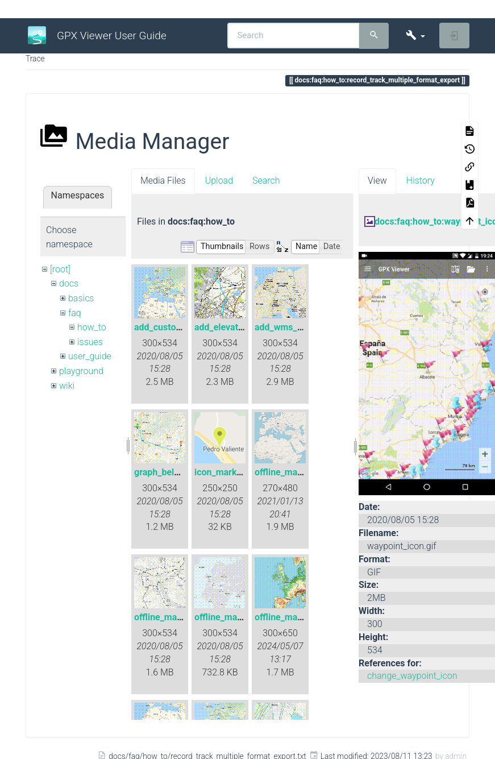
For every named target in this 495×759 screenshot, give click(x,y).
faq (74, 313)
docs (68, 283)
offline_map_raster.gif (299, 472)
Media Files (163, 180)
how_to (91, 327)
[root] (60, 269)
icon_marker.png (228, 472)
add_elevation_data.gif (240, 327)
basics (81, 298)
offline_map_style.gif (176, 617)
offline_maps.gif (288, 617)
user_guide (89, 356)
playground (81, 371)
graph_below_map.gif (177, 472)
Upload (219, 180)
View (377, 180)
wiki (66, 385)
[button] (415, 35)
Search (266, 180)
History (420, 180)
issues (90, 342)
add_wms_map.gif (291, 327)
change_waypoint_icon (412, 675)
